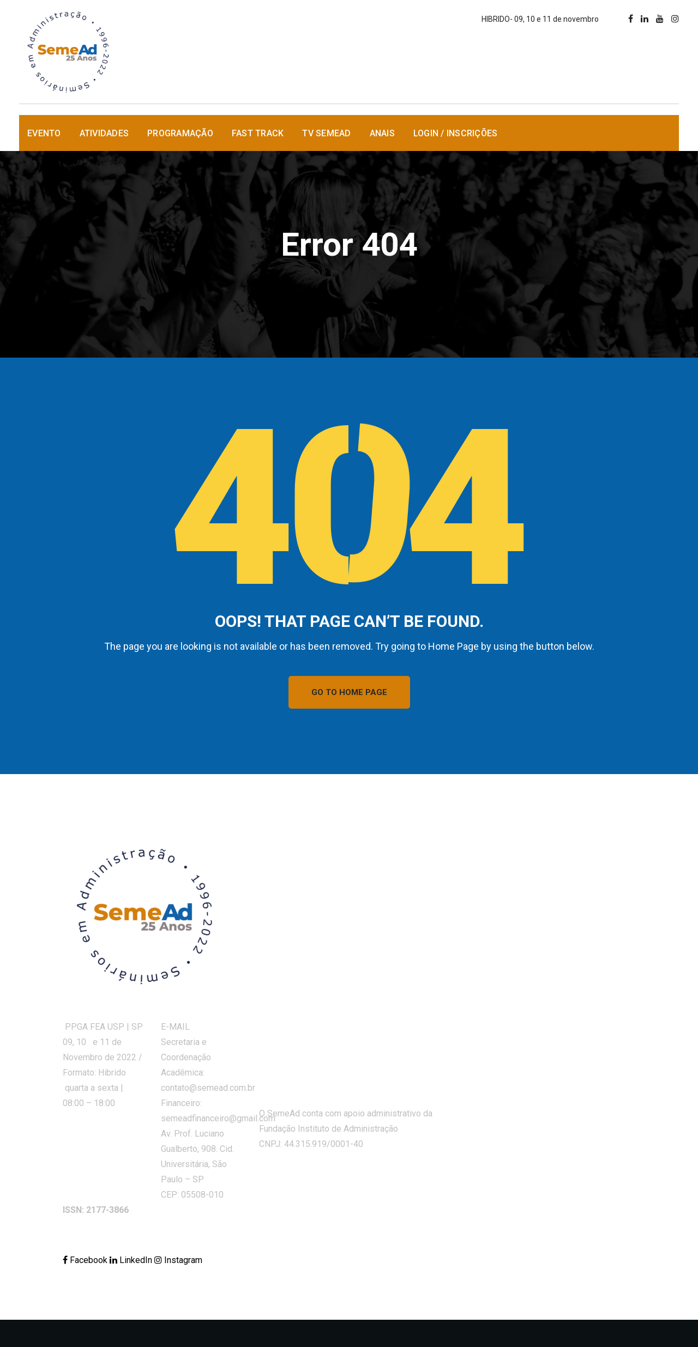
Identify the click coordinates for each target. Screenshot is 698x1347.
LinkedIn (132, 1260)
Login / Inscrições (455, 133)
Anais (382, 133)
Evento (44, 133)
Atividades (104, 133)
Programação (180, 133)
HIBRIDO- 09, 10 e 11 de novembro (540, 19)
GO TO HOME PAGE (349, 692)
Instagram (178, 1260)
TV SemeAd (326, 133)
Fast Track (258, 133)
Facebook (86, 1260)
